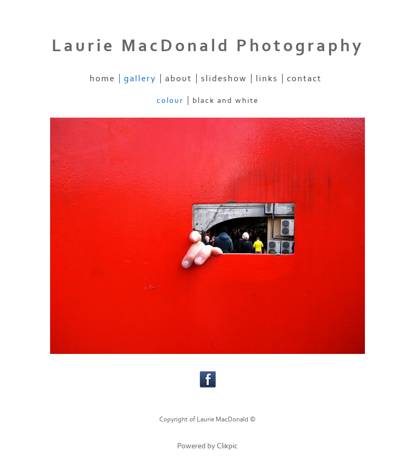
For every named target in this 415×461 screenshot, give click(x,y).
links (267, 78)
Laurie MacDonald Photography (208, 46)
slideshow (224, 78)
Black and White (225, 100)
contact (304, 78)
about (178, 78)
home (102, 78)
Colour (170, 100)
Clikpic (227, 445)
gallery (140, 78)
